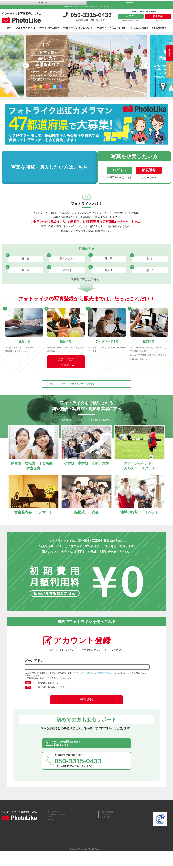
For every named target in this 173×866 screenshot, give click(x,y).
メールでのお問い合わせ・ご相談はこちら (75, 755)
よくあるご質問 (139, 28)
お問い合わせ (159, 28)
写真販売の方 (130, 2)
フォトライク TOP (55, 826)
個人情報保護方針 (109, 826)
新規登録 (158, 16)
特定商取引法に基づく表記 (59, 829)
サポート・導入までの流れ (111, 28)
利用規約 (90, 683)
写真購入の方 (43, 2)
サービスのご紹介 (49, 28)
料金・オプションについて (78, 28)
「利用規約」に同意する (45, 693)
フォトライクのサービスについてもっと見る (85, 390)
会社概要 (51, 836)
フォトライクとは (25, 28)
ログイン (131, 16)
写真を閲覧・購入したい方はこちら (41, 167)
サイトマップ (107, 829)
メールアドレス (86, 674)
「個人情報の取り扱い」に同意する (51, 698)
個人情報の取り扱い (110, 683)
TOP (9, 28)
